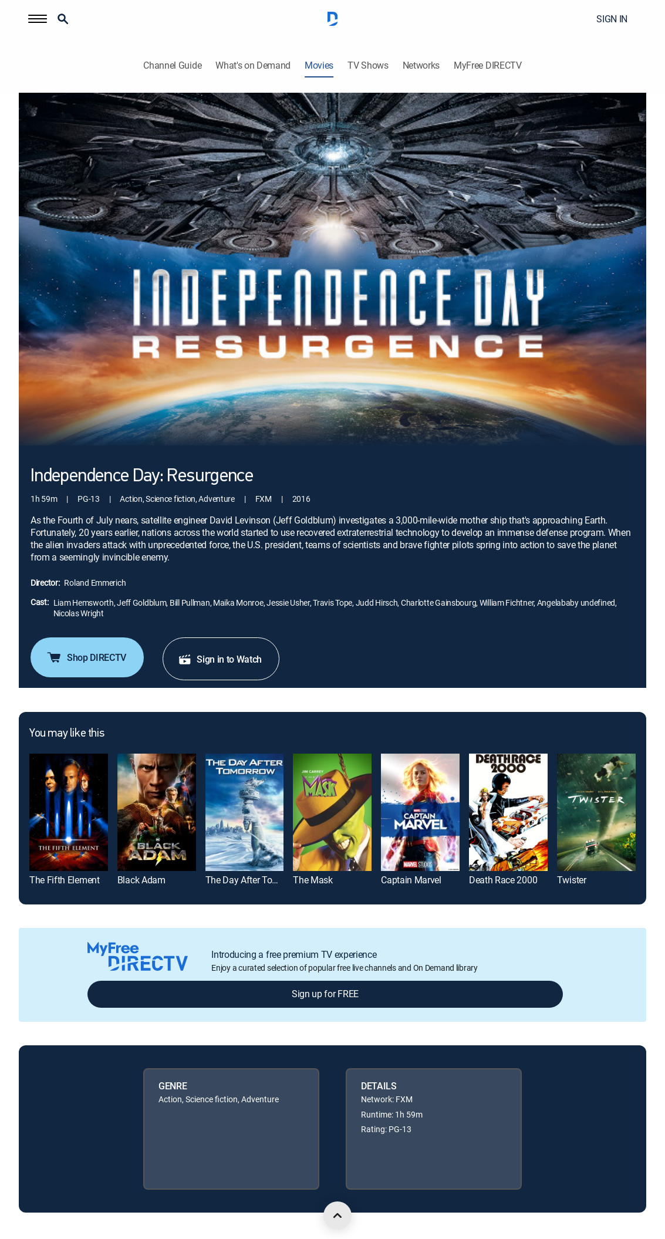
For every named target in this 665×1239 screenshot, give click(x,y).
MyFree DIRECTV (488, 65)
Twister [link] (571, 879)
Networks (421, 65)
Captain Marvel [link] (411, 879)
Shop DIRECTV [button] (86, 657)
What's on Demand (253, 65)
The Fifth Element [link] (64, 879)
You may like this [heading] (66, 734)
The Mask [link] (312, 879)
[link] (68, 812)
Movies (319, 65)
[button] (37, 18)
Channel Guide (172, 65)
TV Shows (367, 65)
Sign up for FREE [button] (325, 993)
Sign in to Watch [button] (220, 659)
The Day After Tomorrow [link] (254, 879)
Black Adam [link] (141, 879)
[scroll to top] (337, 1215)
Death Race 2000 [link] (503, 879)
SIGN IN (611, 18)
